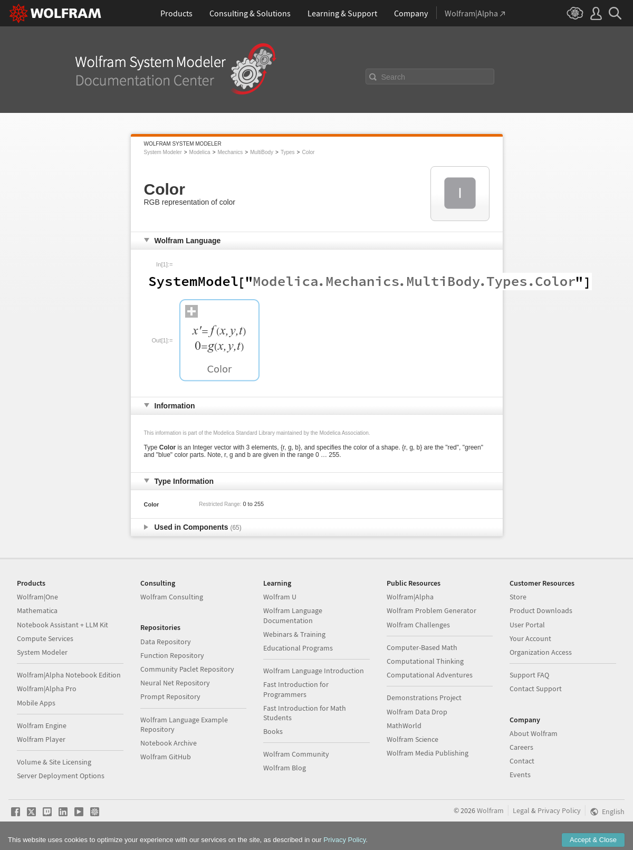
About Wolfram (534, 733)
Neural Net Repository (175, 682)
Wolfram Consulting (171, 596)
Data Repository (165, 641)
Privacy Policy (559, 810)
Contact (522, 761)
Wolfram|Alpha (410, 596)
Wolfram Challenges (418, 624)
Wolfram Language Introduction (313, 670)
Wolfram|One (37, 596)
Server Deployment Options (60, 775)
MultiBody (261, 152)
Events (520, 774)
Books (273, 731)
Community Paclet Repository (187, 669)
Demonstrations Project (424, 697)
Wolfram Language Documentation (292, 615)
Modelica (199, 152)
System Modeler (163, 152)
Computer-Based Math (422, 647)
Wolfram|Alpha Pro (46, 688)
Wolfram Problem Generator (431, 610)
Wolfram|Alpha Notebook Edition (69, 675)
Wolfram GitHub (165, 756)
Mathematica (37, 610)
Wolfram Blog (284, 767)
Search (393, 77)
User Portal (527, 624)
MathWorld (404, 725)
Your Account (530, 638)
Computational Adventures (430, 675)
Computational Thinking (425, 661)
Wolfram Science (412, 739)
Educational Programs (298, 648)
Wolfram (490, 810)
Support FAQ (529, 675)
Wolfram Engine (41, 725)
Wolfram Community (296, 754)
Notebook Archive (168, 743)
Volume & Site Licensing (54, 762)
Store (518, 596)
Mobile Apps (36, 703)
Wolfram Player (41, 739)
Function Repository (172, 655)
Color (308, 152)
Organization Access (541, 652)
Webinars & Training (294, 634)
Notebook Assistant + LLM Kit (62, 624)
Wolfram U (279, 596)
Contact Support (536, 688)
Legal (521, 810)
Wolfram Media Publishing (427, 753)
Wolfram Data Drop (417, 712)
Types (288, 152)
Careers (521, 747)
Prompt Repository (170, 696)
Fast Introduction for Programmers (296, 689)
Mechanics (230, 152)
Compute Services (45, 638)
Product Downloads (541, 610)
